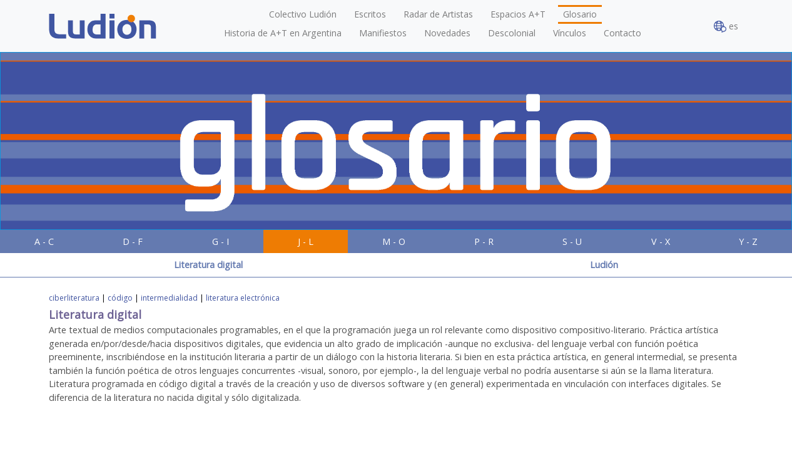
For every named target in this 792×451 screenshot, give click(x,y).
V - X (660, 241)
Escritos (370, 14)
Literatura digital (208, 265)
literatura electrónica (243, 298)
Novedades (447, 33)
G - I (220, 241)
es (726, 26)
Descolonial (512, 33)
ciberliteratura (74, 298)
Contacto (622, 33)
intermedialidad (169, 298)
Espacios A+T (518, 14)
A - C (44, 241)
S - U (572, 241)
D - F (133, 241)
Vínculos (569, 33)
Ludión (604, 265)
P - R (484, 241)
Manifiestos (383, 33)
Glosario (580, 14)
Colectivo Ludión (303, 14)
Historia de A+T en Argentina (283, 33)
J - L (305, 241)
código (120, 298)
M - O (393, 241)
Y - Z (748, 241)
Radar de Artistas (438, 14)
